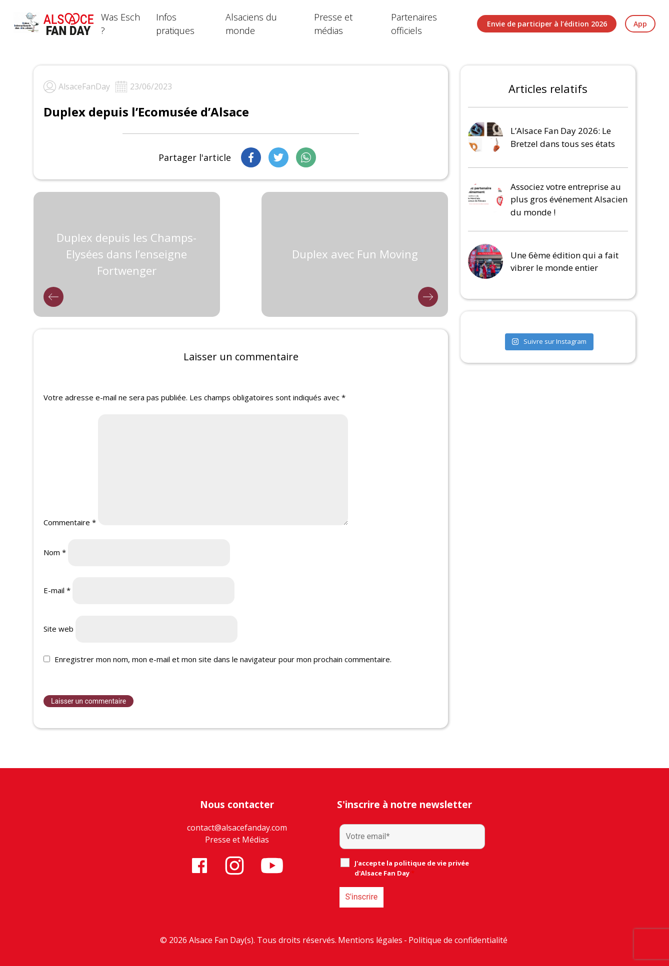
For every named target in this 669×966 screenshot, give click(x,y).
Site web (59, 629)
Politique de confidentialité (458, 940)
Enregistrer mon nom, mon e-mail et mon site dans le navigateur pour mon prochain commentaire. (223, 659)
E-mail (57, 590)
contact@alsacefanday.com (237, 827)
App (640, 23)
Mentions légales (370, 940)
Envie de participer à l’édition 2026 (547, 23)
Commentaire (70, 522)
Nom (55, 552)
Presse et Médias (237, 839)
